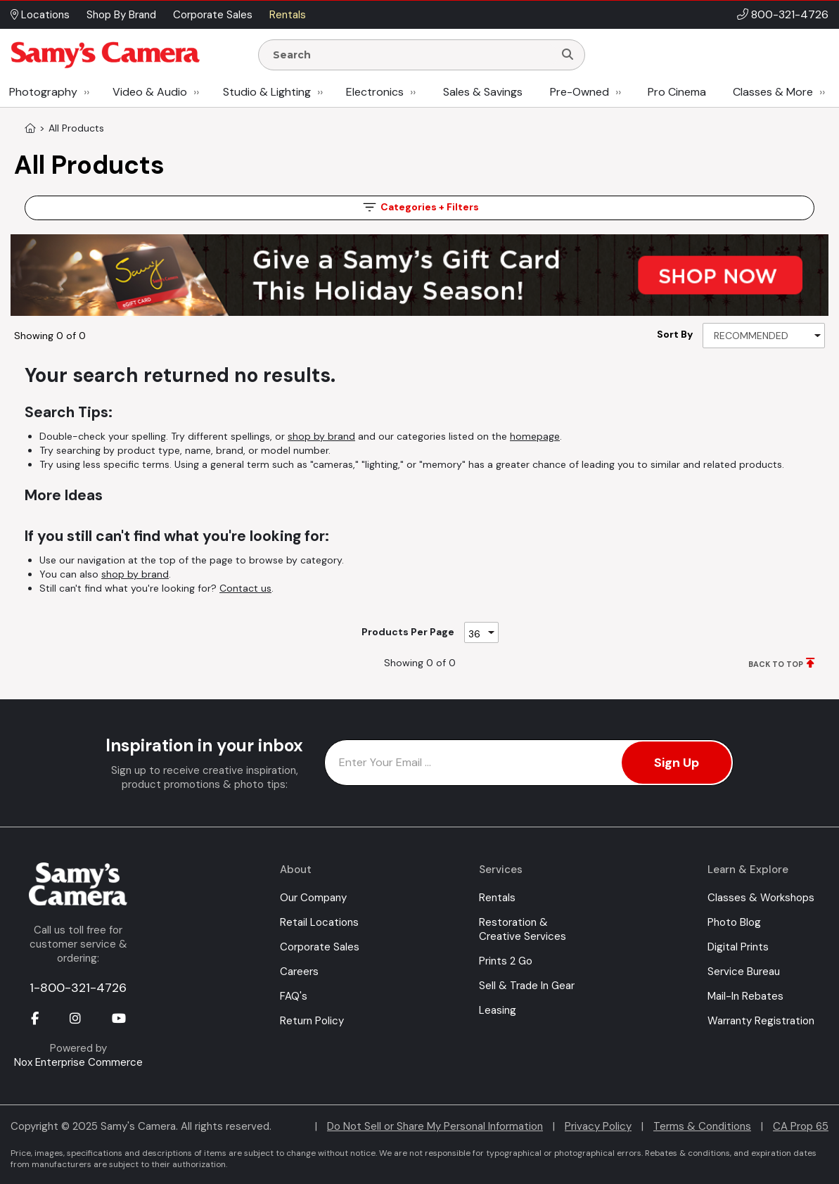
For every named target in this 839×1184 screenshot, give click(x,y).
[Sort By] (764, 335)
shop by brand (321, 436)
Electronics (375, 91)
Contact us (245, 588)
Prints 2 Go (505, 961)
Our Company (313, 898)
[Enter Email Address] (529, 762)
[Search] (567, 55)
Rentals (497, 898)
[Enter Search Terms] (412, 55)
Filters (420, 207)
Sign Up (676, 762)
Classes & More (773, 91)
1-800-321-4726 (78, 987)
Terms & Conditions (702, 1126)
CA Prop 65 (800, 1126)
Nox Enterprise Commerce (78, 1062)
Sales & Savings (483, 91)
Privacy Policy (598, 1126)
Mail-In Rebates (745, 996)
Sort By (675, 334)
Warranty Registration (760, 1021)
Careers (299, 972)
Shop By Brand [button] (121, 15)
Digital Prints (738, 947)
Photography (43, 91)
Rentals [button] (287, 15)
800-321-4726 (789, 14)
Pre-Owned (579, 91)
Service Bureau (743, 972)
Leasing (497, 1010)
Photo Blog (734, 922)
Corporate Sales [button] (212, 15)
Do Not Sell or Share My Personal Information (435, 1126)
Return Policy (312, 1021)
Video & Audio (150, 91)
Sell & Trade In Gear (527, 986)
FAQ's (293, 996)
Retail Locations (319, 922)
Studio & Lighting (267, 91)
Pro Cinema (677, 91)
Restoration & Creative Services (522, 929)
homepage (535, 436)
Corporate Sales (319, 947)
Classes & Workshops (760, 898)
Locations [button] (40, 15)
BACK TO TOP (775, 664)
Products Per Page (407, 631)
